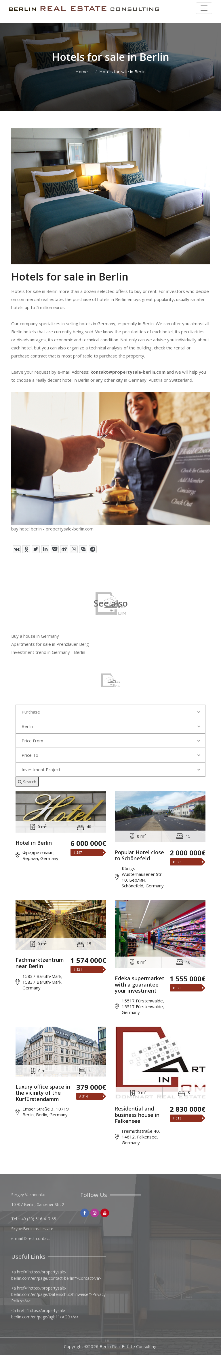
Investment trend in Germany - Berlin (48, 652)
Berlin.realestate (38, 1228)
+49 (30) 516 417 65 (37, 1219)
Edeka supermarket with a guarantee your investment (139, 984)
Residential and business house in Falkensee (137, 1115)
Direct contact (37, 1238)
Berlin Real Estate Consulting (128, 1346)
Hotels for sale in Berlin (122, 71)
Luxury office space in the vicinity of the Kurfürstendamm (43, 1093)
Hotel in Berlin (34, 843)
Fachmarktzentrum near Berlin (40, 963)
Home (81, 71)
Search (27, 781)
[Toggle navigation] (204, 8)
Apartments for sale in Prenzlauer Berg (50, 644)
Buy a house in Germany (35, 636)
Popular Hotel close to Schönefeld (139, 855)
